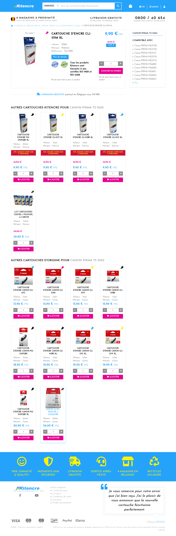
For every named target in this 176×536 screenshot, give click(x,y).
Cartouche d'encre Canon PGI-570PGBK (23, 351)
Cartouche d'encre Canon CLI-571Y (83, 290)
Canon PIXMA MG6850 (145, 68)
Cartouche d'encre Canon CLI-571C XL (83, 351)
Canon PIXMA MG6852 (145, 75)
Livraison (57, 494)
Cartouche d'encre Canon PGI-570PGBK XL (23, 411)
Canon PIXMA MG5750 (145, 49)
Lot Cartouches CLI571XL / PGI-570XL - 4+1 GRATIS (23, 214)
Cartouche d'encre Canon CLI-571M (53, 290)
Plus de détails (60, 57)
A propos (57, 500)
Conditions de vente (62, 497)
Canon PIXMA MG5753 (145, 60)
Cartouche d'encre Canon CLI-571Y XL (113, 351)
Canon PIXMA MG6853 (145, 79)
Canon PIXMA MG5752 (145, 57)
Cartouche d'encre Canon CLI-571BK (113, 290)
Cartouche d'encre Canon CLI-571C (23, 290)
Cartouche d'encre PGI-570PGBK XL (23, 137)
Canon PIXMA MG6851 (145, 71)
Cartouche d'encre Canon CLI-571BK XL (53, 351)
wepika (40, 527)
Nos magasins (59, 487)
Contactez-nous (60, 490)
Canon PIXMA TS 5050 (70, 26)
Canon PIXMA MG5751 (145, 53)
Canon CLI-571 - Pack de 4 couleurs (53, 411)
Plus (136, 83)
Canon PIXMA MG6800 (145, 64)
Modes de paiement (62, 503)
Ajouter (23, 180)
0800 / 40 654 (150, 18)
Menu (141, 6)
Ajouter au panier (111, 71)
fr (129, 6)
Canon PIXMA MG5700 (145, 46)
